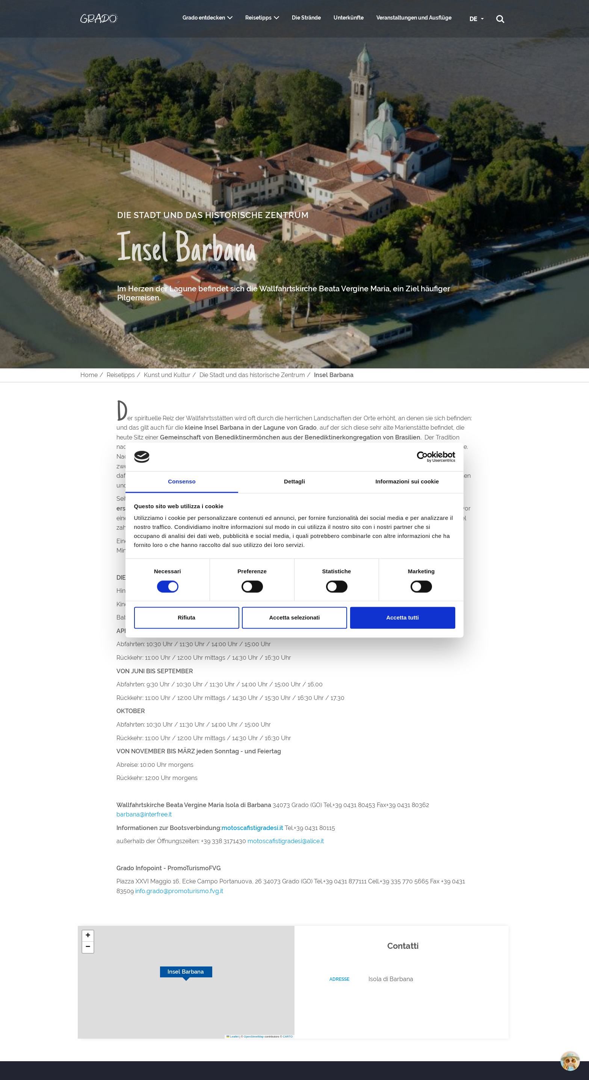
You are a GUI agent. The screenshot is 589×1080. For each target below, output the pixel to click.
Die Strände (306, 18)
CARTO (288, 1036)
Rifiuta (186, 618)
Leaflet (233, 1036)
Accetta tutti (402, 618)
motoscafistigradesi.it (252, 828)
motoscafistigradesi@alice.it (286, 841)
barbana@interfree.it (144, 814)
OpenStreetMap (254, 1036)
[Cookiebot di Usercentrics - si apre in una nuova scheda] (422, 456)
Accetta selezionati (294, 618)
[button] (88, 936)
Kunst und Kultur (167, 375)
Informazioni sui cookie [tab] (407, 482)
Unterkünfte (349, 18)
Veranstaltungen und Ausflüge (414, 18)
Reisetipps (258, 18)
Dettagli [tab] (294, 482)
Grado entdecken (204, 18)
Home (89, 375)
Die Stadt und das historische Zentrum (252, 375)
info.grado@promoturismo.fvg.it (179, 891)
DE (474, 19)
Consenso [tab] (181, 482)
